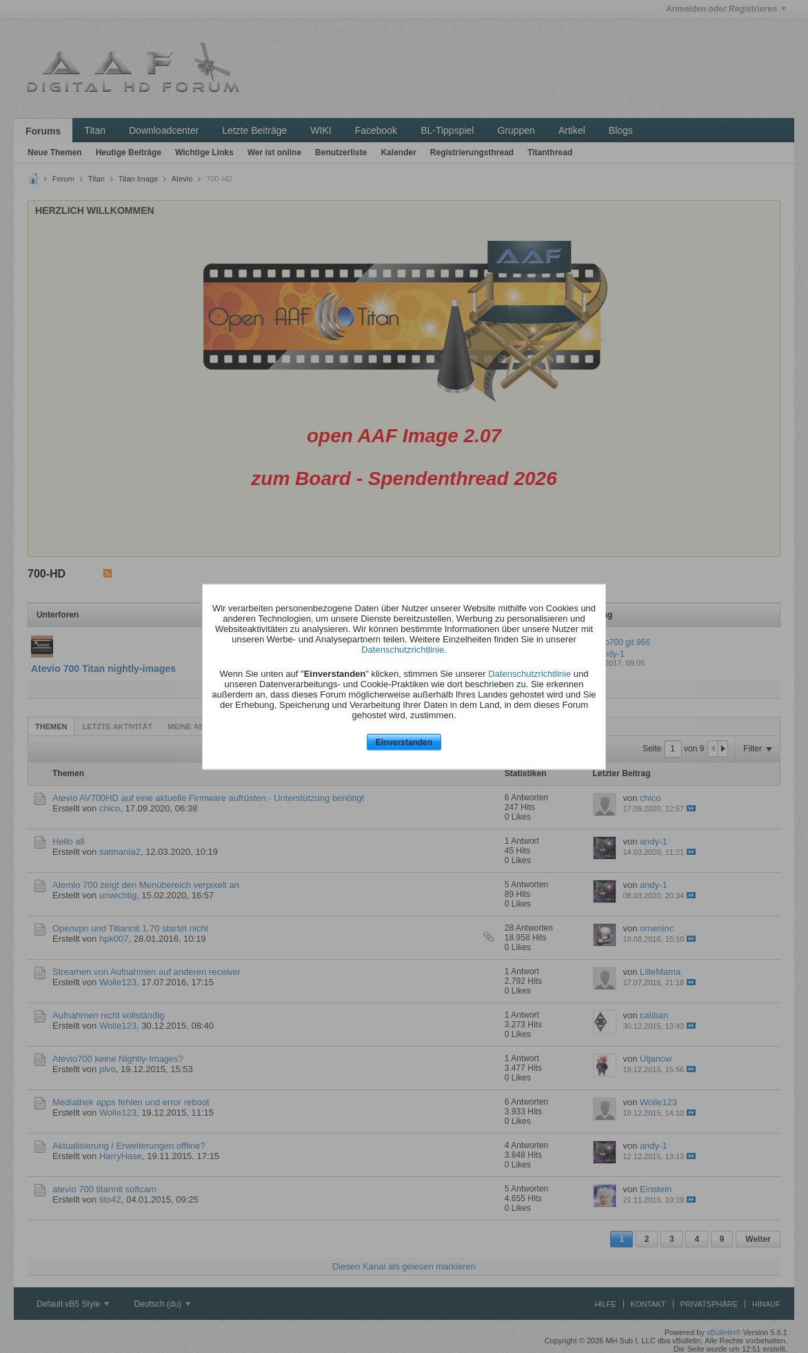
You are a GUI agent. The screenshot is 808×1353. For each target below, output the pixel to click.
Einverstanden (404, 742)
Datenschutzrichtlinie (402, 649)
